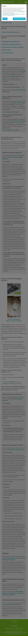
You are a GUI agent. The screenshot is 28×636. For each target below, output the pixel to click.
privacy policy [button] (22, 11)
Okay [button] (5, 18)
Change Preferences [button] (19, 18)
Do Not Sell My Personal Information (9, 14)
